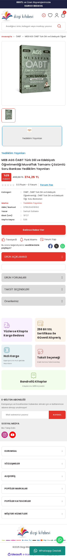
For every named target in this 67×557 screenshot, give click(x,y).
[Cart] (63, 15)
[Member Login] (56, 15)
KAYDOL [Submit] (57, 414)
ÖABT (25, 192)
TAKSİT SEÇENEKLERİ (16, 289)
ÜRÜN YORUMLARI (15, 277)
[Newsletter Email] (33, 415)
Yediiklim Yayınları (13, 153)
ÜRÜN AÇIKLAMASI (15, 256)
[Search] (33, 26)
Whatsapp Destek (47, 551)
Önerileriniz (11, 301)
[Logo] (17, 15)
